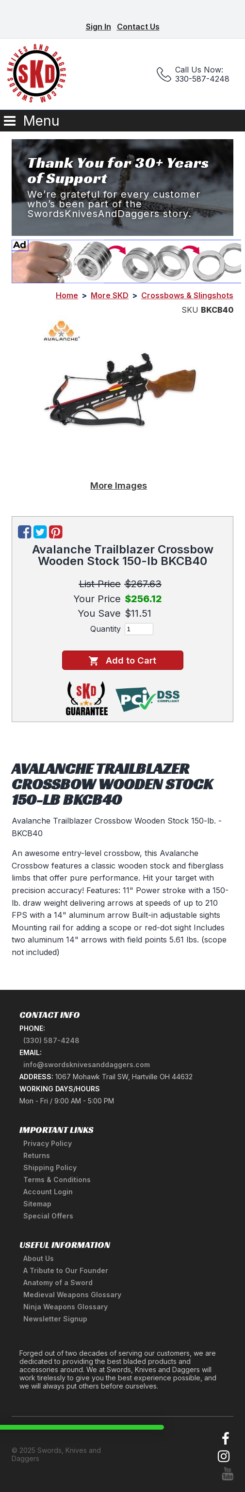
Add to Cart (122, 660)
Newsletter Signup (55, 1319)
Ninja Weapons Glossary (65, 1307)
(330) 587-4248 (51, 1040)
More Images (118, 485)
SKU (189, 310)
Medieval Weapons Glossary (72, 1294)
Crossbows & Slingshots (187, 295)
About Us (38, 1258)
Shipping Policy (50, 1167)
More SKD (110, 295)
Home (67, 295)
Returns (36, 1155)
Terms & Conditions (57, 1179)
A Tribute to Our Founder (65, 1270)
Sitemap (37, 1204)
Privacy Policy (47, 1143)
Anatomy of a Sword (58, 1282)
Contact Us (138, 26)
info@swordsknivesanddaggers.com (86, 1064)
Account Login (48, 1192)
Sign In (98, 26)
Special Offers (48, 1216)
